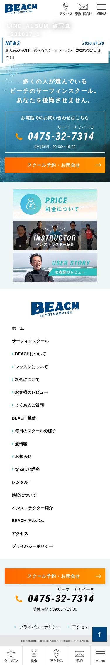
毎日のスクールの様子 (35, 431)
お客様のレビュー (31, 392)
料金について (27, 379)
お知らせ (23, 456)
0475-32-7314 (61, 136)
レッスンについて (31, 366)
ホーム (18, 328)
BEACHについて (30, 354)
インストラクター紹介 (32, 508)
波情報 (21, 443)
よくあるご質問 (29, 405)
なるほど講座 (27, 469)
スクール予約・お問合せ (53, 165)
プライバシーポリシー (32, 546)
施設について (24, 495)
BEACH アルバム (28, 520)
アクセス (20, 533)
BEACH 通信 (24, 418)
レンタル (20, 482)
